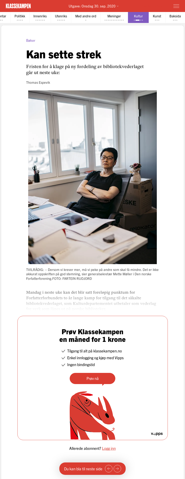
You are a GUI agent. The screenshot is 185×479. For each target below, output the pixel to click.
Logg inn (109, 448)
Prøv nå (92, 378)
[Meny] (176, 6)
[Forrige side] (108, 468)
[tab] (19, 17)
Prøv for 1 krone (152, 6)
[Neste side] (117, 468)
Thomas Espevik (38, 82)
